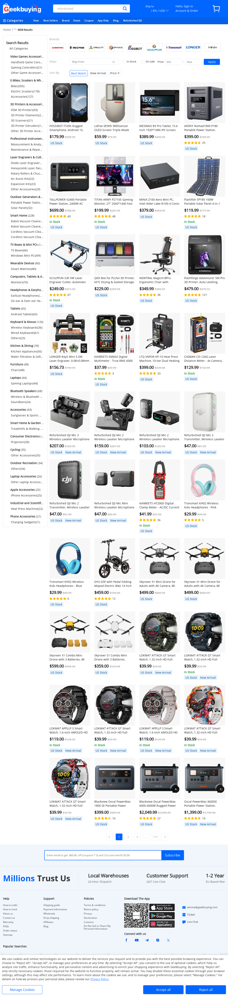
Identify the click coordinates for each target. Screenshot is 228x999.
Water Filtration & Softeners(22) (27, 357)
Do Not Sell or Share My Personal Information (97, 927)
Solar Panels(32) (21, 208)
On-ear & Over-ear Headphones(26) (27, 301)
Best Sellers (50, 20)
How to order (10, 905)
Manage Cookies (22, 989)
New (36, 20)
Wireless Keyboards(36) (26, 327)
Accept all (163, 989)
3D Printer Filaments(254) (27, 115)
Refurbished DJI (132, 20)
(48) (19, 364)
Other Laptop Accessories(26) (27, 482)
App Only (103, 20)
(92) (26, 290)
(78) (24, 346)
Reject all (206, 989)
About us (8, 913)
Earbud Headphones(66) (27, 295)
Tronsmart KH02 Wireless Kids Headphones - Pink (201, 505)
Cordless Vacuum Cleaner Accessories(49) (27, 237)
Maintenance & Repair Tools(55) (27, 149)
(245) (26, 139)
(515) (26, 104)
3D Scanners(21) (22, 120)
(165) (26, 245)
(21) (25, 516)
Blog (116, 20)
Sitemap (7, 935)
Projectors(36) (20, 442)
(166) (26, 197)
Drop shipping (51, 917)
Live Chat (190, 922)
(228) (21, 215)
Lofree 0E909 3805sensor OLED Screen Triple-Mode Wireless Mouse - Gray (111, 128)
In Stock (129, 61)
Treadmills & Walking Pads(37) (27, 429)
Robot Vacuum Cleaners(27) (27, 221)
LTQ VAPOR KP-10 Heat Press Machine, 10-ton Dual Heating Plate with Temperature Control (159, 359)
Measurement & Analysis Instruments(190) (27, 144)
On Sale (148, 61)
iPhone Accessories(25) (26, 495)
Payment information (55, 909)
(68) (25, 391)
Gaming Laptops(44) (24, 383)
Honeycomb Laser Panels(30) (27, 168)
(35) (17, 450)
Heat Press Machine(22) (27, 509)
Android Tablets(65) (24, 314)
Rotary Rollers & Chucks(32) (27, 173)
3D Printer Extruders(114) (27, 126)
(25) (24, 490)
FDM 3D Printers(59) (24, 110)
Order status (10, 930)
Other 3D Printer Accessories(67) (27, 131)
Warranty (8, 922)
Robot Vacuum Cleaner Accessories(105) (27, 226)
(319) (26, 157)
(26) (25, 476)
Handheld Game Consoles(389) (27, 62)
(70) (26, 276)
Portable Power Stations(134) (27, 202)
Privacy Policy (99, 979)
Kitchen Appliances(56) (26, 351)
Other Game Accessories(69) (27, 73)
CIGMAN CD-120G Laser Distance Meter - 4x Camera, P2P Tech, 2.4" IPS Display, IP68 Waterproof (203, 359)
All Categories (18, 48)
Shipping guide (51, 905)
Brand (65, 20)
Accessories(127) (22, 96)
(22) (26, 503)
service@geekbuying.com (199, 907)
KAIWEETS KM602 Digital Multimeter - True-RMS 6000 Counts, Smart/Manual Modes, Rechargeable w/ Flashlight (114, 359)
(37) (26, 423)
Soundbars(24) (20, 402)
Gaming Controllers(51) (26, 67)
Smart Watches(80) (23, 269)
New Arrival (98, 73)
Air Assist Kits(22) (22, 179)
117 (155, 837)
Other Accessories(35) (25, 455)
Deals (76, 20)
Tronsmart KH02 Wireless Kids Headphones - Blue (66, 584)
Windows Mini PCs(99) (26, 255)
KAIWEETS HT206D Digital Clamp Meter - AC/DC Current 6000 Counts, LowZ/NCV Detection (159, 505)
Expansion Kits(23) (23, 184)
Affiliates (48, 922)
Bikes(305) (17, 86)
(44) (18, 378)
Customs (89, 922)
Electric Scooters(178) (25, 91)
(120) (26, 322)
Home (7, 30)
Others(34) (18, 469)
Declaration (90, 917)
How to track (10, 909)
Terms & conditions (95, 905)
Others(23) (18, 338)
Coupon (89, 20)
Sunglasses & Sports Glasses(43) (27, 415)
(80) (24, 263)
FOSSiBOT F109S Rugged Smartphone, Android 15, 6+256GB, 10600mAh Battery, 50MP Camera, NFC (68, 128)
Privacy (88, 913)
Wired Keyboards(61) (25, 333)
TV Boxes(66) (19, 250)
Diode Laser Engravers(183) (27, 163)
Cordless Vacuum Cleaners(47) (27, 232)
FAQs (6, 926)
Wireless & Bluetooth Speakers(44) (27, 397)
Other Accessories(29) (25, 189)
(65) (17, 308)
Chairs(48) (17, 370)
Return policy (91, 909)
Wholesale (49, 913)
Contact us (9, 917)
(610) (26, 80)
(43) (20, 410)
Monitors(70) (19, 282)
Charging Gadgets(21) (25, 522)
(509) (26, 56)
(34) (26, 463)
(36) (26, 436)
